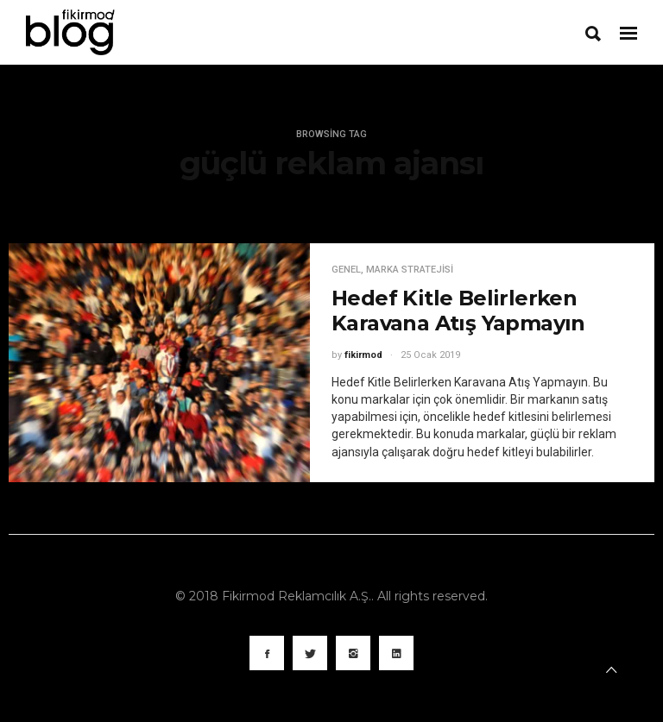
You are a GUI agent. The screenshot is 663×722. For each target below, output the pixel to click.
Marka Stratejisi (409, 269)
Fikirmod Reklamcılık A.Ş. (296, 596)
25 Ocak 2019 (430, 355)
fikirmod (363, 355)
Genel (346, 269)
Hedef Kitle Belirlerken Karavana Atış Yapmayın (458, 311)
